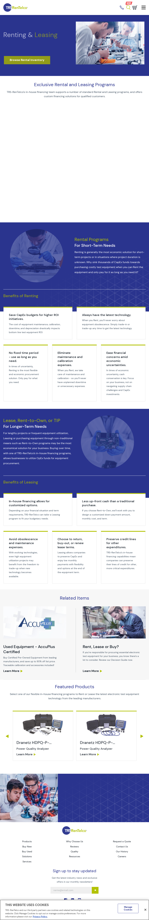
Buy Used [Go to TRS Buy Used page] (27, 851)
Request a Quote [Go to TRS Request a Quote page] (122, 841)
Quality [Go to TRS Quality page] (74, 851)
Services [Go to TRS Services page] (27, 861)
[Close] (145, 909)
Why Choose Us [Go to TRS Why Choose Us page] (74, 841)
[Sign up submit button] (95, 890)
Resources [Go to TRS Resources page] (74, 856)
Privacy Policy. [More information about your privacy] (40, 916)
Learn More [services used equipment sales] (11, 671)
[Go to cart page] (134, 7)
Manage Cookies (128, 908)
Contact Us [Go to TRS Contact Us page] (122, 846)
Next (141, 736)
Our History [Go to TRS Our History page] (122, 851)
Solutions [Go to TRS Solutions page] (27, 856)
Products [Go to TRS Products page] (27, 841)
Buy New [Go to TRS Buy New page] (27, 846)
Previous (7, 736)
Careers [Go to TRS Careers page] (122, 856)
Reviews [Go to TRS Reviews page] (74, 846)
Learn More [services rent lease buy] (91, 671)
